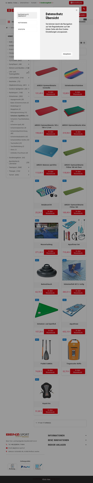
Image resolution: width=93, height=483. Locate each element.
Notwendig (22, 23)
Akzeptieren (67, 54)
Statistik (21, 29)
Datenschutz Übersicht (23, 15)
